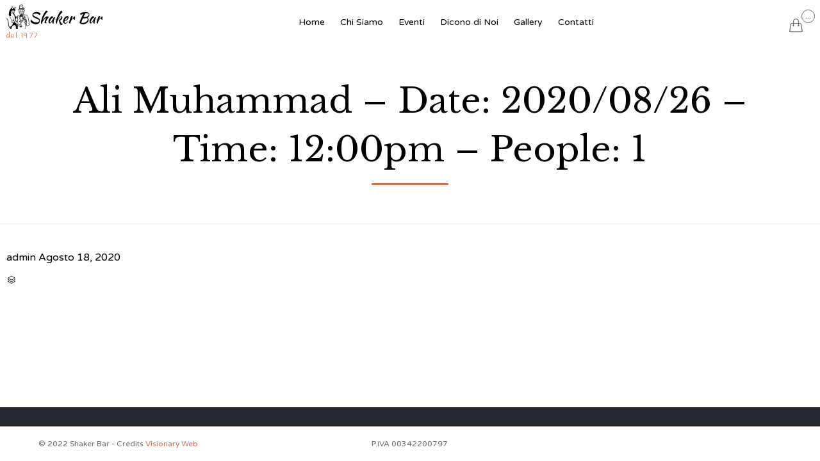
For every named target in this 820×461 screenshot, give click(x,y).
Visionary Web (171, 443)
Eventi (411, 22)
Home (312, 22)
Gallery (528, 22)
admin (21, 257)
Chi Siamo (361, 22)
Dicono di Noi (469, 22)
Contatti (576, 22)
